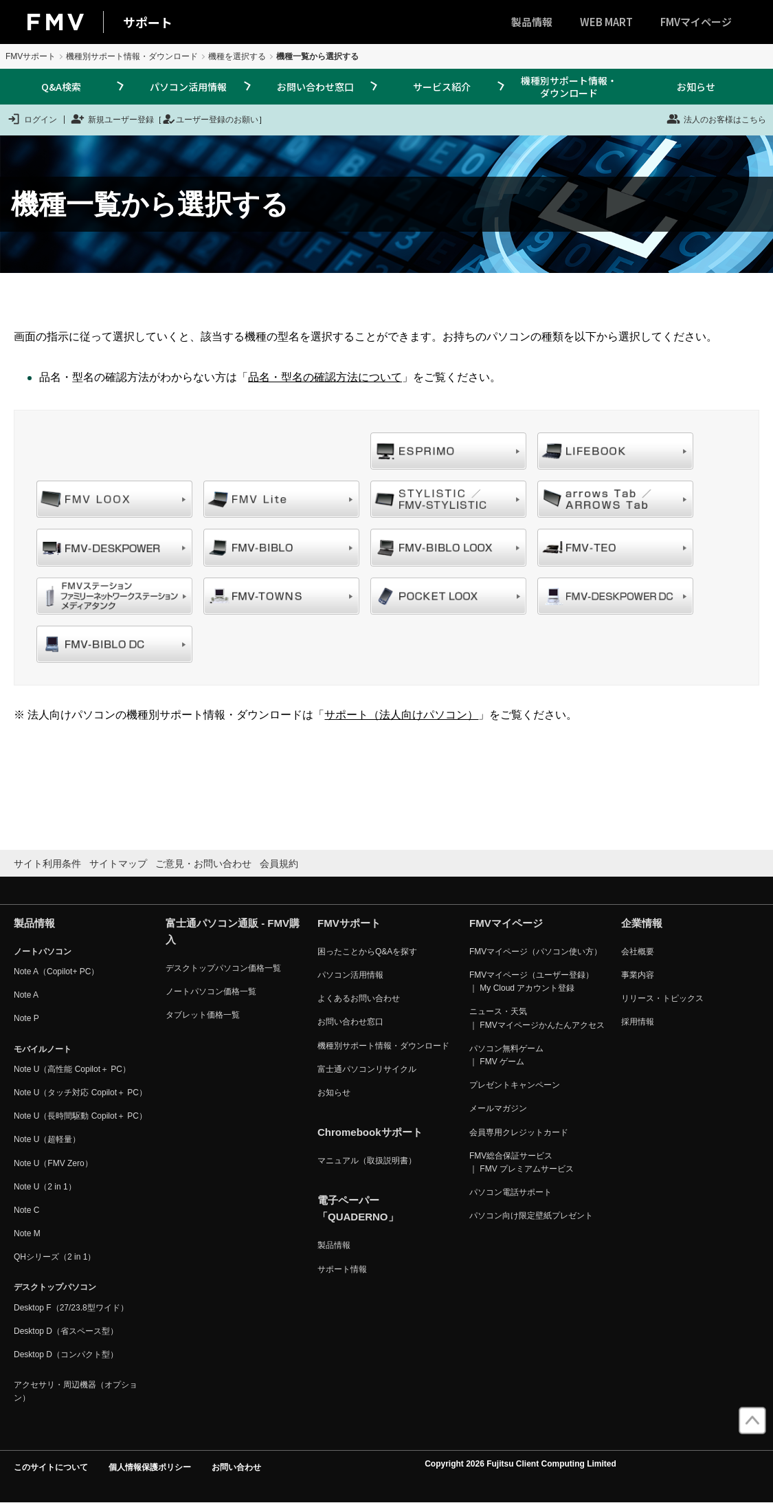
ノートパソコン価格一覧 (211, 991)
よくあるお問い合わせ (358, 998)
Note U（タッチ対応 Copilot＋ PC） (80, 1092)
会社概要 (637, 951)
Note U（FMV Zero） (53, 1163)
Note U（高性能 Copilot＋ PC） (72, 1069)
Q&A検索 (61, 87)
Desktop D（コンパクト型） (66, 1354)
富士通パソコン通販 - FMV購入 (233, 931)
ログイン (32, 119)
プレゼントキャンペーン (514, 1085)
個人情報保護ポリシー (150, 1467)
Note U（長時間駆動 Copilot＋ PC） (80, 1116)
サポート (147, 22)
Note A (26, 995)
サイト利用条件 (47, 863)
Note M (27, 1233)
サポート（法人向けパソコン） (401, 715)
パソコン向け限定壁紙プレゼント (531, 1215)
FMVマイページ (696, 21)
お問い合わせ (236, 1467)
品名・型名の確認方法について (325, 377)
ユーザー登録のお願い (210, 119)
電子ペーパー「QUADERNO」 (358, 1208)
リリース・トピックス (662, 998)
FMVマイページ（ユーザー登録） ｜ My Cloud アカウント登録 (531, 981)
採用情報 (637, 1022)
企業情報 (641, 923)
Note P (26, 1018)
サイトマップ (118, 863)
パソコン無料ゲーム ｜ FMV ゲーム (506, 1055)
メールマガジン (498, 1108)
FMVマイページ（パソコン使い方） (535, 951)
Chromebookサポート (370, 1132)
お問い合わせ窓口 (315, 87)
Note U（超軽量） (47, 1139)
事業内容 (637, 975)
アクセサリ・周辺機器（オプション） (75, 1391)
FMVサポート (30, 56)
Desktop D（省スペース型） (66, 1331)
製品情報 (531, 21)
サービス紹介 (442, 87)
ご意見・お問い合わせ (203, 863)
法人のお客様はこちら (716, 119)
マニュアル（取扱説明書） (366, 1160)
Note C (26, 1210)
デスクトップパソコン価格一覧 (223, 968)
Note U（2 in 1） (45, 1187)
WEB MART (606, 21)
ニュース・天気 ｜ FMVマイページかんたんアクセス (537, 1018)
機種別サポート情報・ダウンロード (132, 56)
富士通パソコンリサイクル (366, 1069)
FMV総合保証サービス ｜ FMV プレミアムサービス (521, 1162)
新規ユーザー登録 (112, 119)
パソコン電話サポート (510, 1192)
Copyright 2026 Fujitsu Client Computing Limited (520, 1464)
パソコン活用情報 (188, 87)
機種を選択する (237, 56)
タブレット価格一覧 (203, 1015)
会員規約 (279, 863)
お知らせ (696, 87)
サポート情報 (342, 1269)
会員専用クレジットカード (518, 1132)
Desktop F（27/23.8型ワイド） (71, 1308)
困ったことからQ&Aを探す (367, 951)
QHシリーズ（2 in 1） (55, 1257)
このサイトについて (51, 1467)
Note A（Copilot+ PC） (56, 971)
